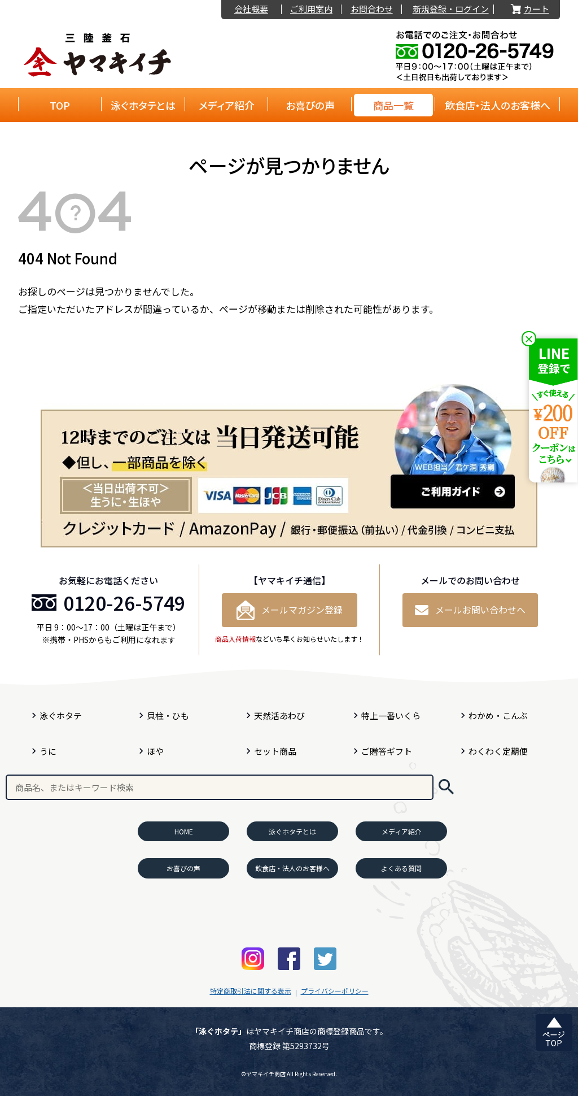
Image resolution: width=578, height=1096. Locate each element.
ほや (155, 751)
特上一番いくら (391, 715)
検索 (446, 787)
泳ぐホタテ (61, 715)
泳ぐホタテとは (143, 105)
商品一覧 (393, 105)
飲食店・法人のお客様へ (497, 105)
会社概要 (251, 9)
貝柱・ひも (168, 715)
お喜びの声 (310, 105)
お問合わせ (372, 9)
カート (529, 9)
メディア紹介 (227, 105)
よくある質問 (401, 868)
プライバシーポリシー (335, 990)
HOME (183, 831)
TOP (60, 105)
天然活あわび (279, 715)
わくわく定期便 (498, 751)
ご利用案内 (311, 9)
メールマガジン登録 (290, 610)
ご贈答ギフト (386, 751)
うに (48, 751)
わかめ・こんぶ (498, 715)
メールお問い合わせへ (470, 609)
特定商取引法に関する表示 (250, 990)
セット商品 (275, 751)
